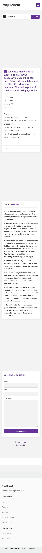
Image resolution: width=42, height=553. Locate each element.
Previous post (21, 442)
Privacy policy (7, 522)
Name (6, 381)
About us (5, 507)
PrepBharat (11, 5)
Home (4, 502)
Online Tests (6, 534)
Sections (5, 512)
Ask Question (6, 539)
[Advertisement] (21, 44)
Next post (21, 445)
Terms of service (8, 517)
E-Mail (6, 390)
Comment (8, 398)
